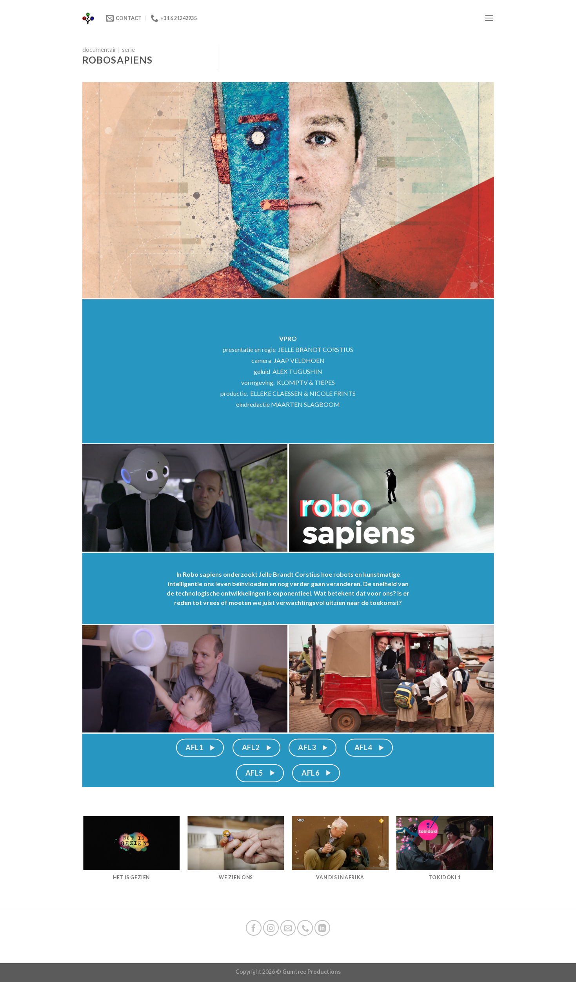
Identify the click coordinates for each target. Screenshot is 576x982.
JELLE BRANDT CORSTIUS (315, 349)
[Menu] (489, 17)
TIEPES (324, 382)
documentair (99, 49)
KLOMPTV (292, 382)
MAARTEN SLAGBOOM (305, 404)
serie (128, 49)
